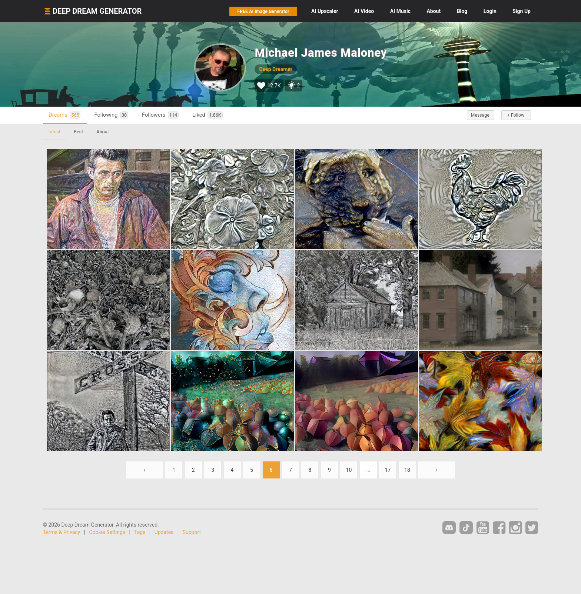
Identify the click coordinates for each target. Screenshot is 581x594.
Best (78, 131)
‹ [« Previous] (144, 470)
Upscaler (324, 11)
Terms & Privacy (61, 532)
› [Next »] (436, 470)
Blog (462, 11)
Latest (53, 131)
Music (400, 11)
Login (490, 11)
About (433, 11)
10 (349, 470)
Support (192, 532)
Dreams (64, 115)
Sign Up (521, 11)
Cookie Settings (107, 532)
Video (364, 11)
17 (388, 470)
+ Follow (515, 115)
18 (407, 470)
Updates (164, 532)
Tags (139, 532)
